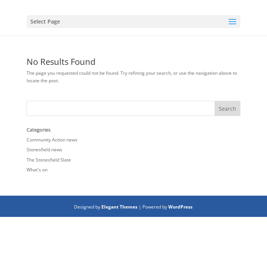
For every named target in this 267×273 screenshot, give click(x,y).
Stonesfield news (44, 149)
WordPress (180, 207)
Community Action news (52, 139)
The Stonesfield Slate (49, 160)
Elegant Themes (119, 207)
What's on (37, 169)
